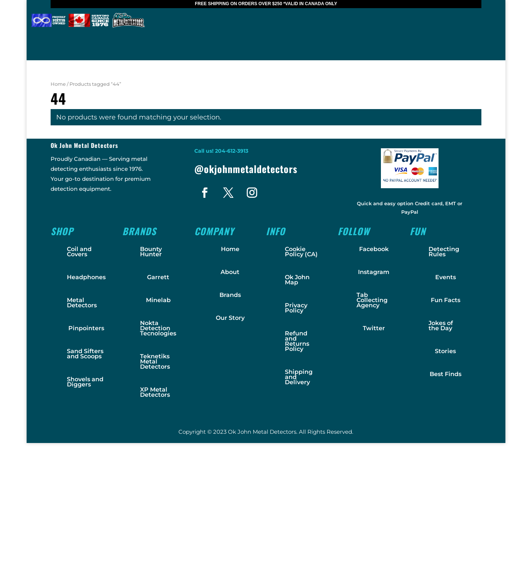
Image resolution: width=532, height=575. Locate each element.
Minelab (158, 300)
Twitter (374, 328)
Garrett (158, 277)
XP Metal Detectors (155, 392)
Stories (445, 351)
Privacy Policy (296, 308)
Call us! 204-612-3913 (221, 151)
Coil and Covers (79, 252)
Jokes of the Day (441, 325)
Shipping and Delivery (299, 377)
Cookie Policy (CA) (301, 252)
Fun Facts (445, 300)
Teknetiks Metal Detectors (155, 361)
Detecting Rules (444, 252)
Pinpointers (86, 328)
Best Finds (445, 374)
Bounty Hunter (151, 252)
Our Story (230, 317)
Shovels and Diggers (85, 382)
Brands (230, 294)
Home (58, 84)
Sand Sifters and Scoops (85, 354)
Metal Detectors (82, 303)
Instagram (373, 271)
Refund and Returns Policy (297, 341)
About (230, 271)
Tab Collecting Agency (372, 300)
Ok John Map (297, 280)
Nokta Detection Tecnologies (158, 328)
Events (445, 277)
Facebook (374, 249)
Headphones (86, 277)
